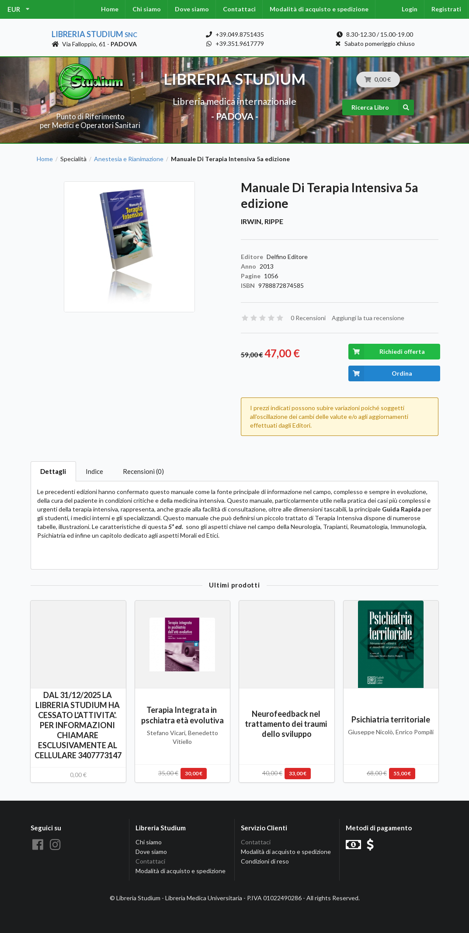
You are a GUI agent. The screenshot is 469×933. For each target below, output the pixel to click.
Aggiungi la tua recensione (368, 317)
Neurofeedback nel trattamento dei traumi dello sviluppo (286, 724)
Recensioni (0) (143, 471)
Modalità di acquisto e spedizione (319, 9)
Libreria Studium (94, 34)
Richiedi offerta (386, 351)
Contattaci (239, 9)
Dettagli (53, 471)
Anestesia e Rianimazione (128, 159)
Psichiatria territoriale (390, 719)
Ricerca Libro (382, 107)
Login (409, 9)
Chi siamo (146, 9)
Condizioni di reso (265, 861)
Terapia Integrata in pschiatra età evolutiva (182, 715)
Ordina (380, 373)
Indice (94, 471)
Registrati (446, 9)
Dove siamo (192, 9)
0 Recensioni (308, 317)
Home (109, 9)
